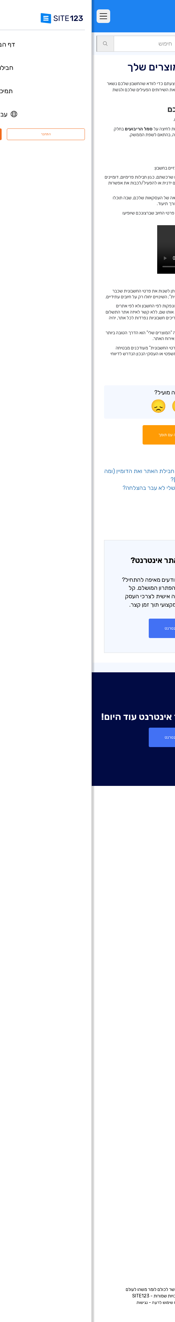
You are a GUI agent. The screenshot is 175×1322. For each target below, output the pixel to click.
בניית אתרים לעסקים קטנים (136, 1070)
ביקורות (155, 911)
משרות (145, 1219)
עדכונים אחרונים (146, 950)
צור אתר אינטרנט (87, 628)
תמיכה (164, 43)
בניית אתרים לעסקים (142, 1012)
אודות (157, 1190)
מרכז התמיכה (148, 1200)
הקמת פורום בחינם (144, 1109)
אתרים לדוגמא (148, 921)
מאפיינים (154, 902)
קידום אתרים (150, 1167)
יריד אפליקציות (137, 940)
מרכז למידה (150, 1210)
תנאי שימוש (120, 1302)
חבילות (155, 892)
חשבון (145, 43)
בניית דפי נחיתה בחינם (140, 1002)
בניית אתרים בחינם (144, 973)
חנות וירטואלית (148, 983)
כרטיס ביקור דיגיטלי (143, 1080)
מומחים (155, 1239)
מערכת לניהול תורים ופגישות (135, 1138)
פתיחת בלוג (151, 1099)
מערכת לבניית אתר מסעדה (136, 1128)
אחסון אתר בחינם (145, 1148)
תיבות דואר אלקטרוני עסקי (136, 1090)
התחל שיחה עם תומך (87, 434)
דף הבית (154, 882)
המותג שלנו (151, 1248)
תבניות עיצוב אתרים (143, 931)
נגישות (50, 1302)
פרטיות (100, 1302)
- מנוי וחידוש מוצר (141, 496)
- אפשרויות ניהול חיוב (137, 522)
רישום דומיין (151, 993)
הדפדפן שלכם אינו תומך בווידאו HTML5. (114, 249)
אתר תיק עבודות (146, 1060)
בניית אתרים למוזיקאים (140, 1041)
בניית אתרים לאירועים (141, 1031)
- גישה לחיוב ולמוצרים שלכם (128, 514)
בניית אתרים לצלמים (142, 1022)
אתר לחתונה (150, 1051)
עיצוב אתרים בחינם (144, 1158)
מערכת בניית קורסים (142, 1119)
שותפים (155, 1229)
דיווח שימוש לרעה (75, 1302)
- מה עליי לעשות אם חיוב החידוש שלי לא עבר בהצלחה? (97, 487)
